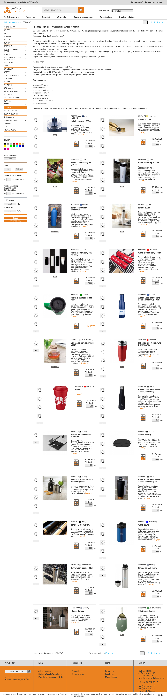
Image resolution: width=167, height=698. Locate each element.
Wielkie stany (106, 17)
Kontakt (160, 2)
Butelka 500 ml (144, 119)
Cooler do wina (77, 611)
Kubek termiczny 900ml (81, 121)
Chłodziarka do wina (146, 611)
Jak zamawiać (137, 2)
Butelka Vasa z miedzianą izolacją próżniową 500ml (149, 299)
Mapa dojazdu (111, 677)
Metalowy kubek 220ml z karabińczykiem (82, 481)
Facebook (109, 674)
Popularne (30, 17)
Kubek (77, 390)
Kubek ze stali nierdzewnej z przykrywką (149, 344)
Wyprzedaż (62, 17)
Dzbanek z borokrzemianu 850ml (82, 344)
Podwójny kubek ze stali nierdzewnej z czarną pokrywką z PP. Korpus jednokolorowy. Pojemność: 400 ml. (148, 352)
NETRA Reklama (145, 671)
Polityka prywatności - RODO (50, 677)
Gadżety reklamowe (11, 22)
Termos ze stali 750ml (147, 568)
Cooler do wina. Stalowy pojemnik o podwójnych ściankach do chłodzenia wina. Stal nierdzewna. (81, 618)
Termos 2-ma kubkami (80, 525)
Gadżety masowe (11, 17)
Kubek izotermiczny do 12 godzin (82, 163)
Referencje (149, 2)
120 (111, 653)
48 (106, 653)
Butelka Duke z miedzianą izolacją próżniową (149, 391)
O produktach (77, 671)
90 (108, 653)
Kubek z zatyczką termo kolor (81, 299)
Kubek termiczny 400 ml (148, 162)
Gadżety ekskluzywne (83, 17)
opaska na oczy (144, 435)
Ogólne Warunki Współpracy (50, 674)
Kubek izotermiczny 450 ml (149, 253)
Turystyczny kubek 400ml (82, 568)
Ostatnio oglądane (127, 17)
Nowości (46, 17)
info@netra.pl (150, 691)
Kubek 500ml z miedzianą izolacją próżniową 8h (149, 481)
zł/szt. (90, 141)
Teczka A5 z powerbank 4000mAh (81, 436)
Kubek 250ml (143, 525)
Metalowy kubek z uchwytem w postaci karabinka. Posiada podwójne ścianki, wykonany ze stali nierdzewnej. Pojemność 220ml (82, 489)
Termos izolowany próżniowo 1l (79, 209)
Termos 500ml (144, 208)
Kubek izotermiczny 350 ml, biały (81, 254)
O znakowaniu (78, 674)
